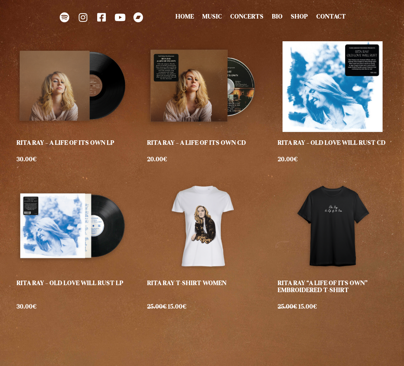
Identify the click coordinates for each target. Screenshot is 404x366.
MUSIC (212, 17)
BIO (277, 17)
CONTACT (331, 17)
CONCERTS (247, 17)
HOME (184, 17)
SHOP (299, 17)
